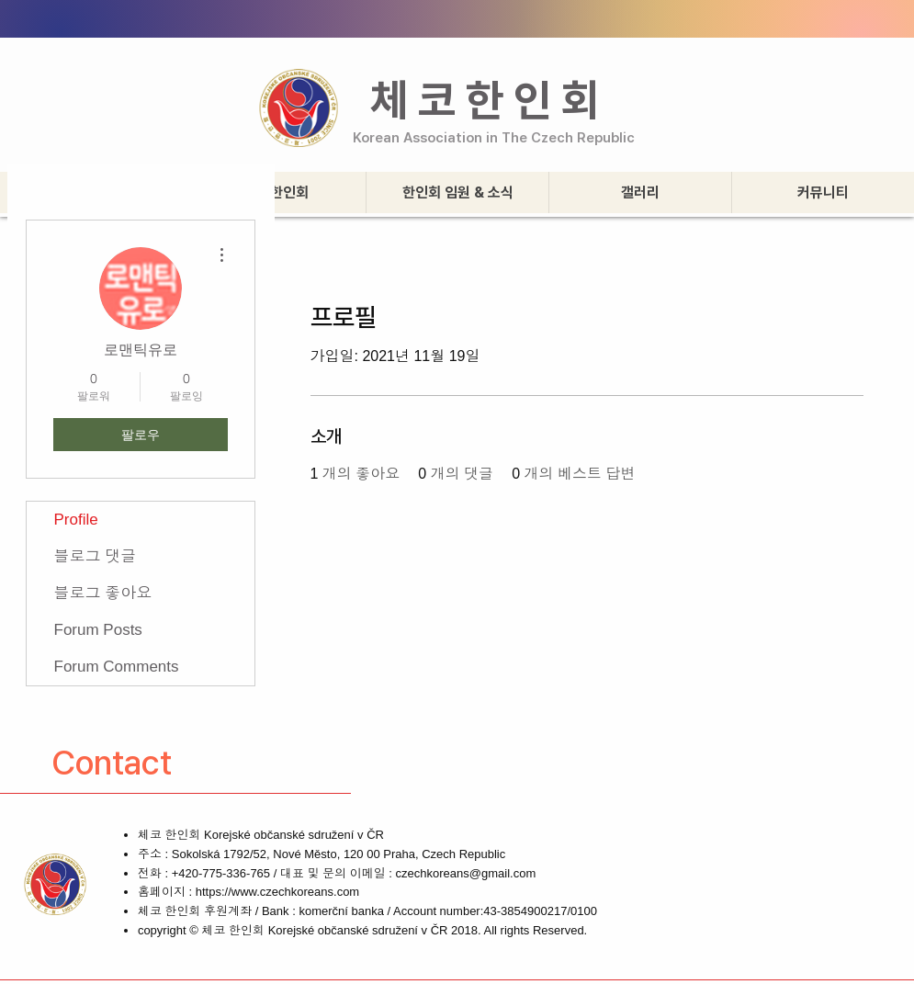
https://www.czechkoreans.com (277, 892)
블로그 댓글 (95, 556)
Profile (76, 519)
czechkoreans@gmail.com (466, 873)
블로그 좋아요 (103, 593)
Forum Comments (116, 666)
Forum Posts (98, 630)
